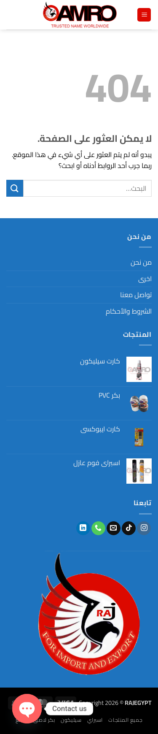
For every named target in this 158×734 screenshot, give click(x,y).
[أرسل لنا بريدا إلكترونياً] (114, 528)
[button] (144, 15)
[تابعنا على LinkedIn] (83, 528)
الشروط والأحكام (129, 311)
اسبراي (95, 720)
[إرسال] (14, 188)
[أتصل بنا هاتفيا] (98, 528)
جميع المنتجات (125, 720)
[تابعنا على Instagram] (144, 528)
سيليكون (71, 720)
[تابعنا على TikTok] (129, 528)
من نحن (141, 262)
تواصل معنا (136, 294)
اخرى (145, 278)
